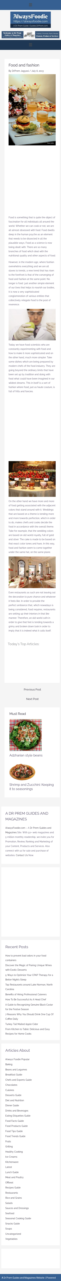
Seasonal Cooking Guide (18, 1218)
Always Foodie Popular (17, 1059)
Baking (8, 1064)
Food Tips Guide (14, 1131)
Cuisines (9, 1090)
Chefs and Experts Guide (18, 1080)
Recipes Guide (13, 1187)
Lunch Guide (12, 1172)
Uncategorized (13, 1234)
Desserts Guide (13, 1095)
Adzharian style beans (26, 755)
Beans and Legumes (16, 1069)
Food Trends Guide (15, 1136)
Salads (9, 1203)
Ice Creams (11, 1156)
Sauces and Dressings (17, 1208)
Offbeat (9, 1182)
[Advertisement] (30, 182)
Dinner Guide (12, 1105)
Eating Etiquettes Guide (17, 1115)
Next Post (32, 699)
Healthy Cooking (14, 1151)
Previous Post (32, 689)
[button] (30, 5)
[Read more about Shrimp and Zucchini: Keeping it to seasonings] (22, 771)
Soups (8, 1228)
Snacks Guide (12, 1223)
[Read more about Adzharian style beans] (25, 734)
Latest (8, 1167)
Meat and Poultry (14, 1177)
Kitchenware (11, 1162)
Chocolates (11, 1085)
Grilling (9, 1146)
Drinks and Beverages (16, 1110)
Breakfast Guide (13, 1074)
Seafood (9, 1213)
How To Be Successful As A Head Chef (25, 999)
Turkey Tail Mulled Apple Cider (21, 1024)
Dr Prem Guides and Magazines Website (24, 1277)
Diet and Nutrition (14, 1100)
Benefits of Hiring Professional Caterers (26, 994)
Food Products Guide (16, 1126)
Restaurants (11, 1193)
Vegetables (11, 1239)
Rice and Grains (13, 1198)
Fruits (8, 1141)
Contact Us (22, 855)
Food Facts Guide (14, 1121)
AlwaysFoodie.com (15, 828)
